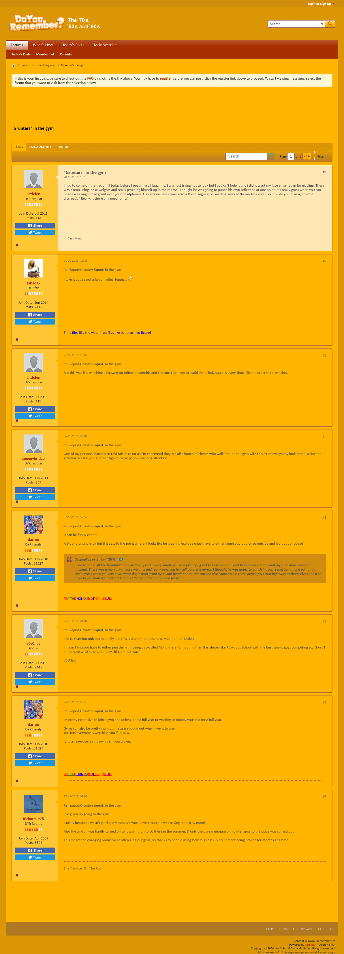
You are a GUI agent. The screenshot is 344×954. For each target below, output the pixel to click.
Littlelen (33, 194)
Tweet (35, 232)
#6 (324, 621)
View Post (121, 559)
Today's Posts (73, 44)
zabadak (33, 283)
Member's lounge (72, 65)
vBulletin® (311, 944)
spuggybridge (33, 458)
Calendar (66, 54)
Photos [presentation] (63, 147)
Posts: (30, 217)
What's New (43, 44)
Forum (26, 65)
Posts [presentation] (19, 147)
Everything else (45, 65)
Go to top (325, 929)
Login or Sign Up (321, 4)
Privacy (306, 929)
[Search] (296, 24)
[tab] (19, 147)
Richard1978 (33, 818)
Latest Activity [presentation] (40, 147)
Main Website (105, 44)
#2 (324, 261)
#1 (324, 172)
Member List (45, 54)
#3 (324, 355)
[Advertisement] (172, 107)
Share (35, 225)
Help (269, 929)
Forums (17, 44)
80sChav (33, 643)
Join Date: (26, 213)
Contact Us (287, 929)
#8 (324, 797)
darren (33, 539)
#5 (324, 518)
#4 (324, 436)
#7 (324, 702)
